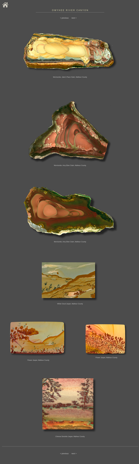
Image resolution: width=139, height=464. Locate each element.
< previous (64, 18)
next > (74, 18)
